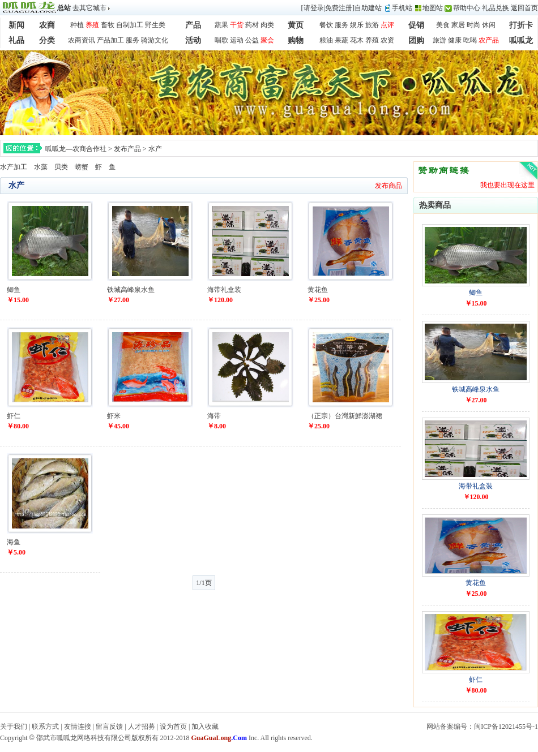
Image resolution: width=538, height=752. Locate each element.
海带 (214, 416)
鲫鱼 (13, 290)
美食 (443, 25)
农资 (387, 40)
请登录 (314, 8)
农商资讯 (81, 40)
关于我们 (13, 726)
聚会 (267, 40)
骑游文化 (154, 40)
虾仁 (13, 416)
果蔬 (341, 40)
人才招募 (141, 726)
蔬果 (221, 25)
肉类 (267, 25)
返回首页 (524, 8)
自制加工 (129, 25)
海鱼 (13, 542)
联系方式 (45, 726)
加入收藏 (205, 726)
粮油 (326, 40)
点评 (387, 25)
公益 (252, 40)
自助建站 (368, 8)
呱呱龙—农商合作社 (75, 149)
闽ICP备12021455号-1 (506, 726)
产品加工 (110, 40)
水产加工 (13, 167)
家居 (458, 25)
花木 (357, 40)
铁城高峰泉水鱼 (131, 290)
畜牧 (107, 25)
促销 (416, 25)
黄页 (296, 25)
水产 (155, 149)
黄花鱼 (318, 290)
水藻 (41, 167)
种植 (77, 25)
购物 (296, 40)
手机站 (402, 8)
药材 (252, 25)
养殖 (92, 25)
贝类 (61, 167)
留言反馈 (109, 726)
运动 (237, 40)
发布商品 (388, 186)
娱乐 (357, 25)
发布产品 (127, 149)
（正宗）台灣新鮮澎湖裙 (345, 416)
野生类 (155, 25)
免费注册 (338, 8)
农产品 (489, 40)
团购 (416, 40)
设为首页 (173, 726)
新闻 (16, 25)
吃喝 (470, 40)
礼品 (16, 40)
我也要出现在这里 (507, 185)
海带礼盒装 (224, 290)
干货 (237, 25)
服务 (341, 25)
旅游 (372, 25)
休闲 (489, 25)
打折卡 (521, 25)
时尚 (473, 25)
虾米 (114, 416)
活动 (193, 40)
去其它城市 (89, 8)
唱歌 (221, 40)
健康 (455, 40)
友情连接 (77, 726)
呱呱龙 (521, 40)
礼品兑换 (495, 8)
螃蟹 (81, 167)
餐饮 (326, 25)
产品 (193, 25)
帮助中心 (466, 8)
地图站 (432, 8)
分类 (47, 40)
